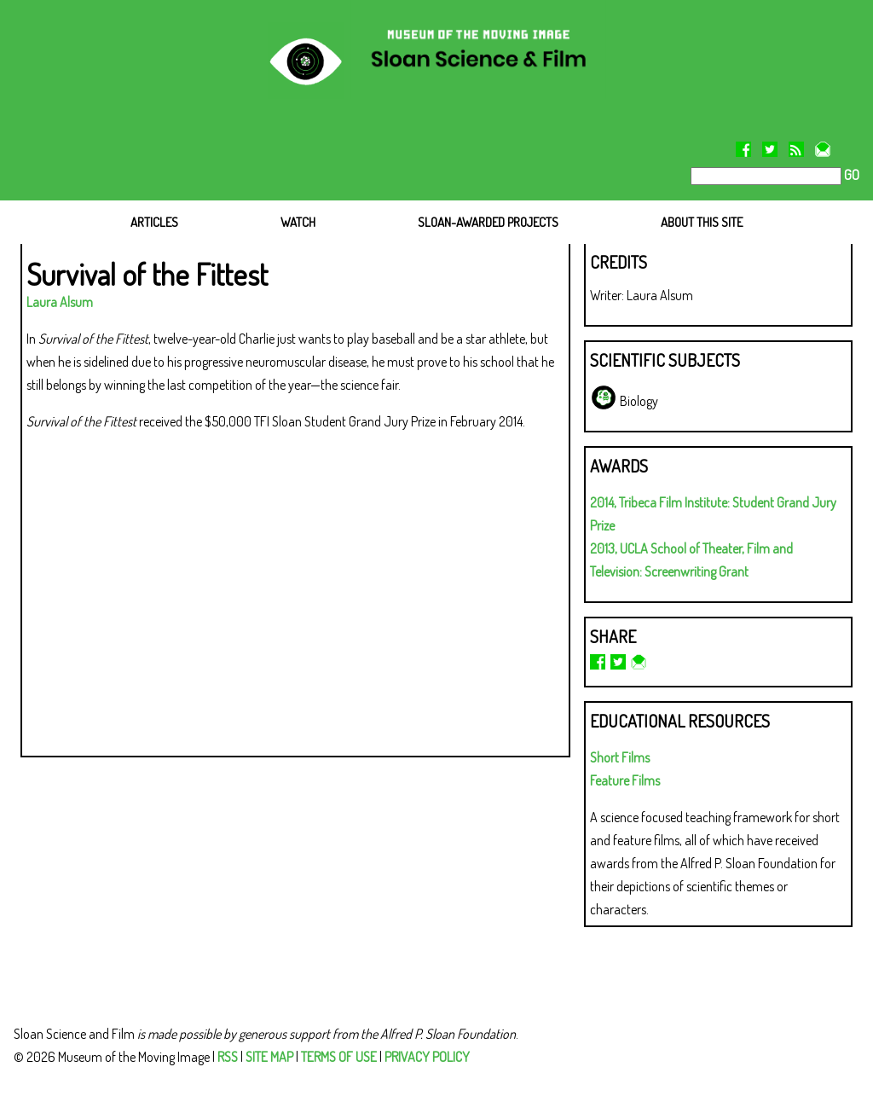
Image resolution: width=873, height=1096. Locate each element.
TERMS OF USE (339, 1056)
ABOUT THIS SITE (702, 222)
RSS (227, 1056)
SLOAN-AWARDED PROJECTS (488, 222)
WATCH (297, 222)
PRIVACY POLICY (427, 1056)
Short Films (620, 757)
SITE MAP (269, 1056)
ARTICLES (154, 222)
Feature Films (625, 780)
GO (850, 174)
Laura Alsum (59, 301)
